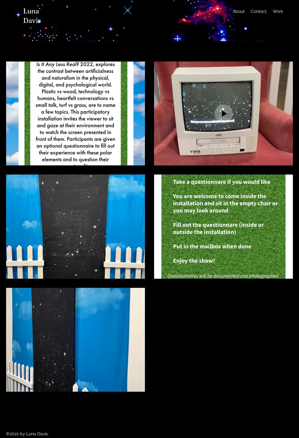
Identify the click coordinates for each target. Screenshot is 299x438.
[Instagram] (290, 11)
